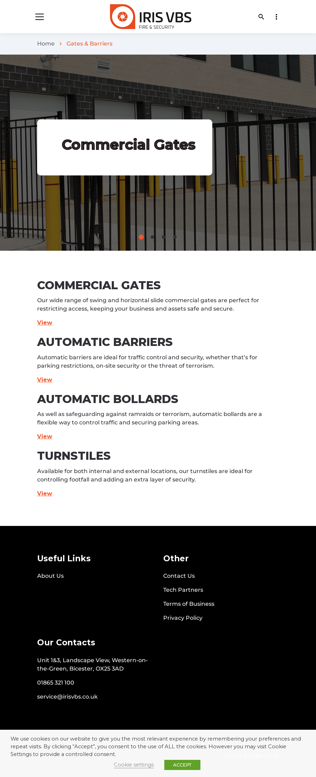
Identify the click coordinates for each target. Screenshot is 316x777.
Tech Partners (183, 590)
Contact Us (179, 576)
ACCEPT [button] (182, 765)
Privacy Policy (182, 618)
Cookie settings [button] (134, 765)
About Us (50, 576)
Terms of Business (188, 604)
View (44, 379)
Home (46, 43)
